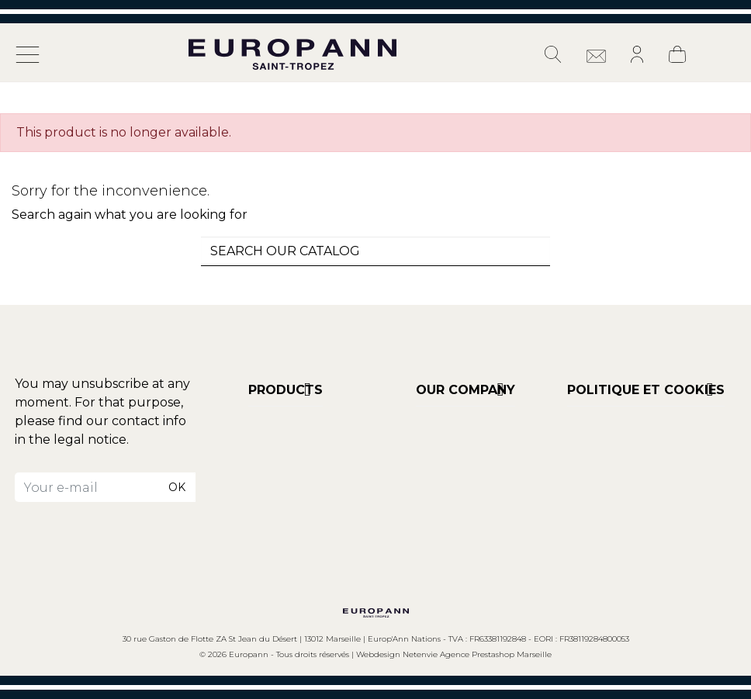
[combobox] (375, 251)
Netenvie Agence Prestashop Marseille (477, 654)
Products (285, 389)
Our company (465, 389)
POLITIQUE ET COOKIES (646, 389)
